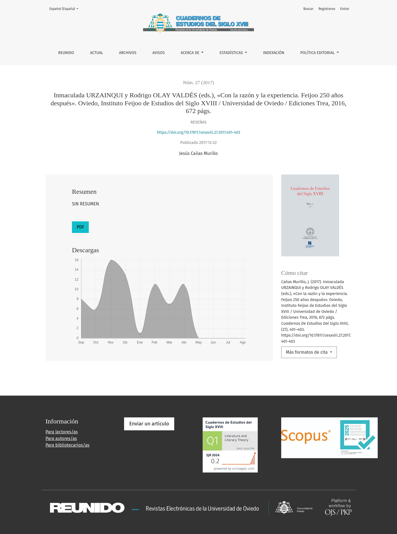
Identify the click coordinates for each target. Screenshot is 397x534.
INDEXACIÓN (273, 52)
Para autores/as (61, 438)
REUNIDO (66, 52)
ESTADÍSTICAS (231, 52)
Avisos (158, 52)
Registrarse (326, 9)
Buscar (308, 9)
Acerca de (190, 52)
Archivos (127, 52)
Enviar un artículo (149, 424)
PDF (80, 227)
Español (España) (65, 8)
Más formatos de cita (307, 352)
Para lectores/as (61, 431)
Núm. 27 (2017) (198, 82)
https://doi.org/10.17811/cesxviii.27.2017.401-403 (198, 132)
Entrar (344, 9)
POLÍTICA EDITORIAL (318, 52)
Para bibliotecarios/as (67, 445)
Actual (96, 52)
